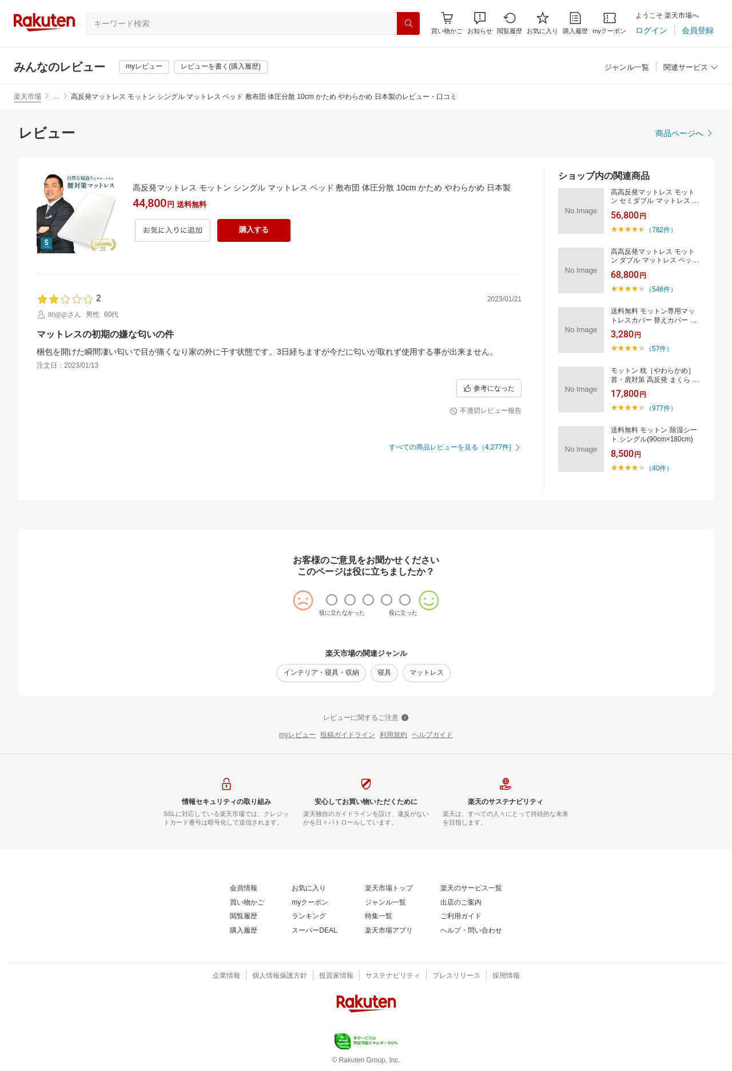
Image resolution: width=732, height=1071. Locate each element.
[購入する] (254, 230)
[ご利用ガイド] (461, 916)
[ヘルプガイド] (432, 735)
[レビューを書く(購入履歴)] (221, 67)
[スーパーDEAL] (314, 930)
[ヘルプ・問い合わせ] (471, 930)
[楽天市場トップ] (389, 888)
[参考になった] (489, 388)
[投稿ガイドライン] (347, 735)
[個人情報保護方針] (279, 976)
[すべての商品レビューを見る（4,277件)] (455, 447)
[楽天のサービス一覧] (471, 888)
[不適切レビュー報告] (485, 411)
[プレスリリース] (456, 976)
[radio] (331, 600)
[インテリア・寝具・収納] (321, 673)
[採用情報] (506, 976)
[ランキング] (309, 916)
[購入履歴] (575, 23)
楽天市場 (27, 97)
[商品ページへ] (684, 133)
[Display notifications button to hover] (447, 23)
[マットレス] (427, 673)
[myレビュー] (144, 67)
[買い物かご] (247, 902)
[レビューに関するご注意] (366, 718)
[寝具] (384, 673)
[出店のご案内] (461, 902)
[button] (479, 23)
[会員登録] (698, 30)
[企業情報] (226, 976)
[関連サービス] (690, 68)
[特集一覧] (378, 916)
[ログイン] (651, 30)
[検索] (408, 23)
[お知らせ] (479, 23)
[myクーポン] (609, 23)
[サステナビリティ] (392, 976)
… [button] (56, 97)
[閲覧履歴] (509, 23)
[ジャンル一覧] (626, 68)
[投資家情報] (336, 976)
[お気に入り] (542, 23)
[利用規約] (393, 735)
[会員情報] (243, 888)
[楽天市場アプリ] (389, 930)
